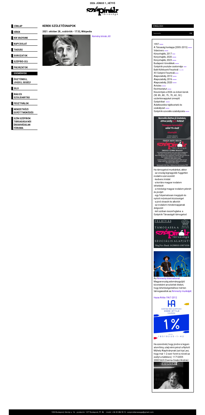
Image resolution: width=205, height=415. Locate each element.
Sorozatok (20, 55)
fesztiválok (21, 103)
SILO (16, 88)
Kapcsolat (20, 44)
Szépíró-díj (21, 61)
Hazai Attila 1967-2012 (165, 297)
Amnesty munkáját (181, 291)
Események (20, 73)
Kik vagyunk (21, 38)
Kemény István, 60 (101, 36)
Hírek (17, 32)
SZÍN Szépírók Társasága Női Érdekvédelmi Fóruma (22, 123)
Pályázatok (21, 67)
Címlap (18, 26)
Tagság (18, 49)
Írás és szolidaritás (22, 96)
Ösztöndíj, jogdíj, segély (22, 81)
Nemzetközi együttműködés (23, 111)
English (158, 26)
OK (190, 33)
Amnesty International (168, 278)
